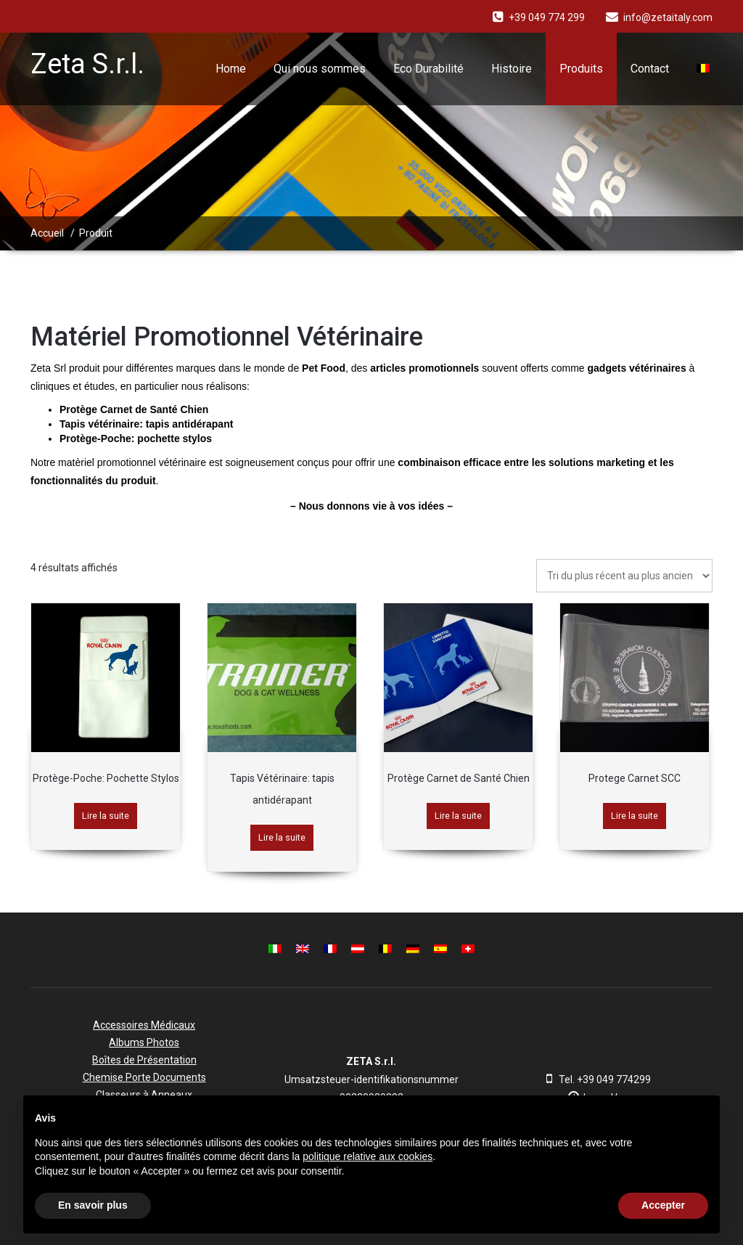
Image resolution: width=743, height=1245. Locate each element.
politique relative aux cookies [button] (367, 1156)
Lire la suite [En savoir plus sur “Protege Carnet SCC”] (634, 815)
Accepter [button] (663, 1205)
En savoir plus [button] (93, 1205)
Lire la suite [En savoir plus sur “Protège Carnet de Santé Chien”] (458, 815)
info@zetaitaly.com (668, 17)
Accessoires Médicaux (144, 1025)
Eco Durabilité (428, 68)
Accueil (47, 233)
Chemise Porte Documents (144, 1077)
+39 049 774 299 (547, 17)
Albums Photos (144, 1042)
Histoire (511, 68)
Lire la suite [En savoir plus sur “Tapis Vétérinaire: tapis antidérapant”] (281, 837)
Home (230, 68)
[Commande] (624, 575)
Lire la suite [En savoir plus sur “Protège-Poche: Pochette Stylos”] (105, 815)
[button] (701, 1118)
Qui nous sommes (320, 68)
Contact (650, 68)
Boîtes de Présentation (144, 1060)
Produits (581, 68)
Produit (95, 233)
